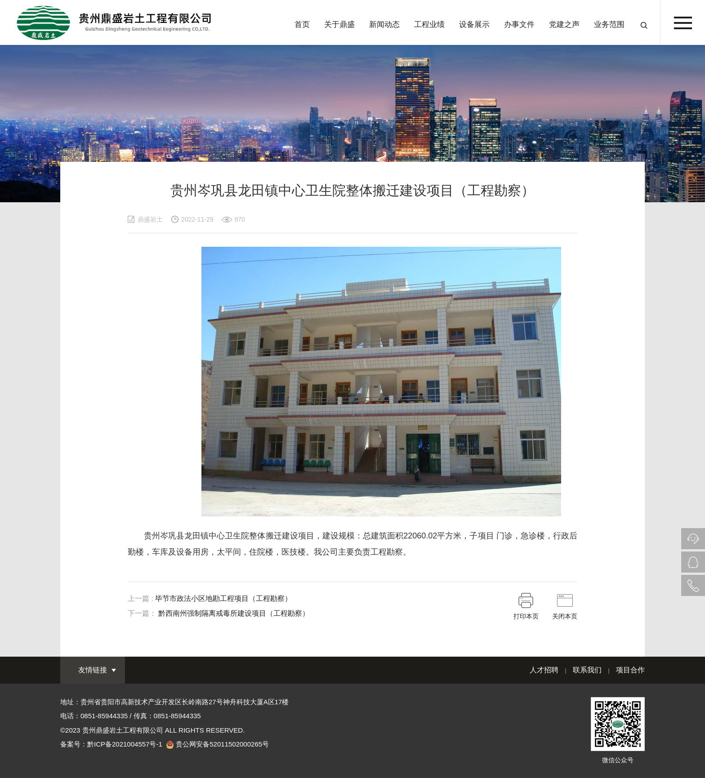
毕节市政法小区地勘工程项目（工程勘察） (223, 598)
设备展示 (474, 24)
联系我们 (587, 670)
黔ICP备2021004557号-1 (124, 744)
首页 (302, 24)
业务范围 (609, 24)
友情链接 (92, 670)
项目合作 (630, 670)
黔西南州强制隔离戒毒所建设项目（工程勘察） (233, 613)
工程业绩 (429, 24)
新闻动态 (384, 24)
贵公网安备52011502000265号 (222, 744)
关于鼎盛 (339, 24)
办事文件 (519, 24)
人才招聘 (544, 670)
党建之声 (564, 24)
